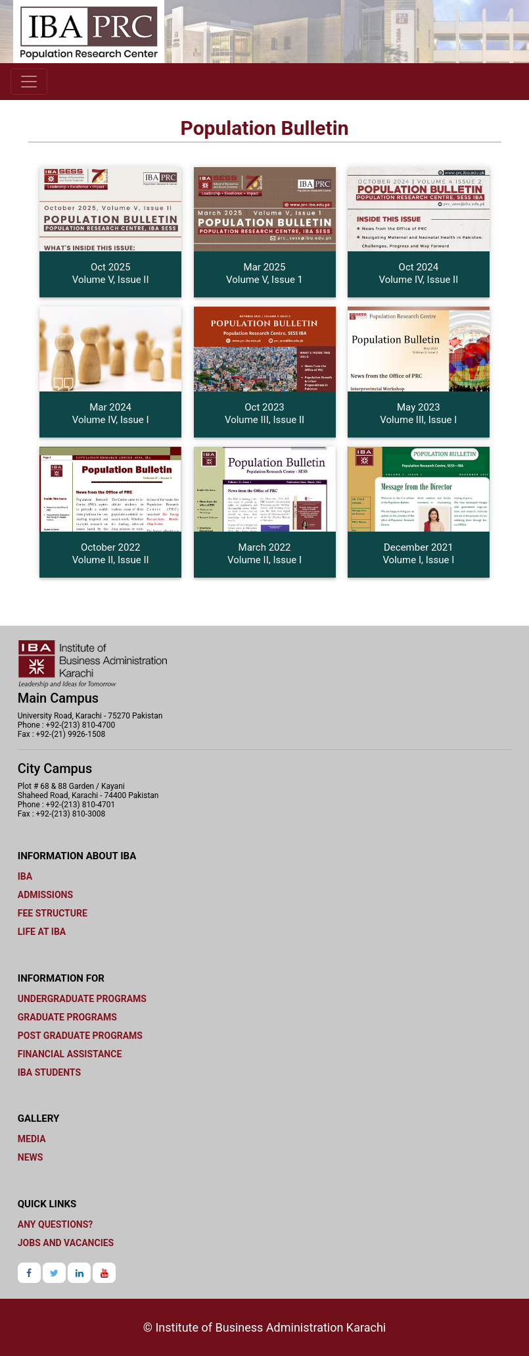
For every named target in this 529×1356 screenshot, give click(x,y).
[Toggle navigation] (29, 81)
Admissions (45, 895)
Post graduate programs (80, 1035)
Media (32, 1139)
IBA (25, 876)
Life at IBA (42, 931)
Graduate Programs (67, 1017)
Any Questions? (55, 1224)
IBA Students (49, 1072)
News (30, 1157)
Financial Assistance (70, 1054)
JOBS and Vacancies (66, 1243)
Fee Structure (52, 913)
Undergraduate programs (82, 998)
